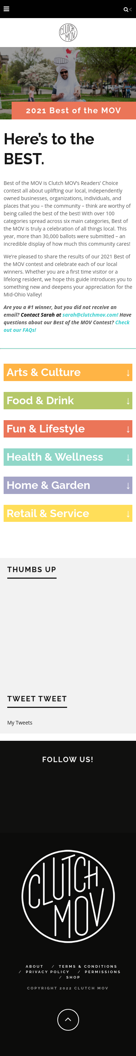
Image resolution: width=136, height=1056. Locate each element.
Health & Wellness (55, 456)
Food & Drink (40, 400)
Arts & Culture (44, 372)
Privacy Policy (48, 972)
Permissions (103, 972)
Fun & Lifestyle (46, 428)
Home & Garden (48, 484)
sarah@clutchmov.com (89, 314)
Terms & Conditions (88, 966)
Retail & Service (48, 513)
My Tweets (19, 722)
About (35, 966)
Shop (73, 977)
